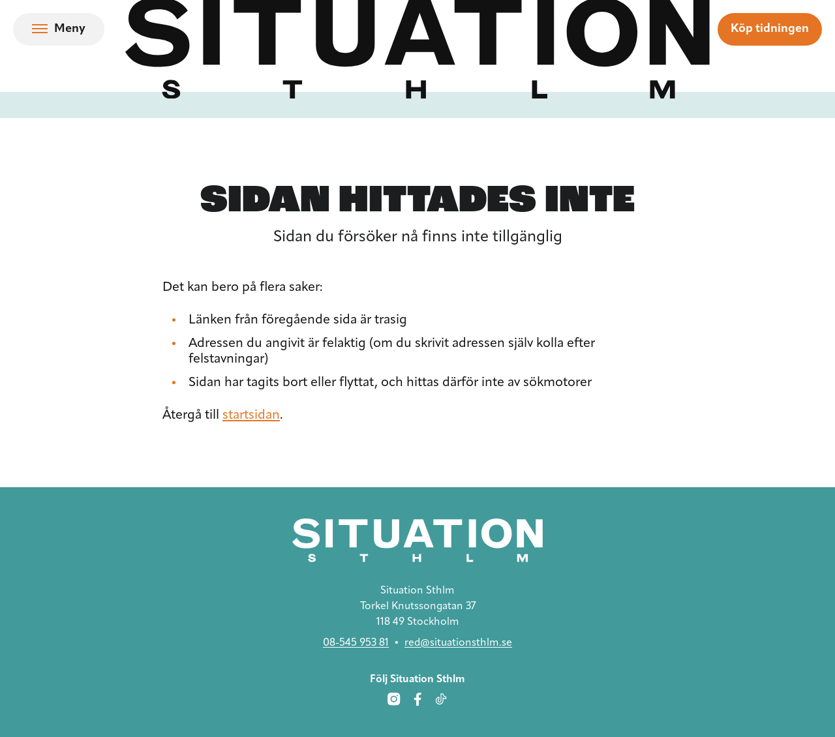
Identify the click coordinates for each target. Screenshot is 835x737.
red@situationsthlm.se (458, 643)
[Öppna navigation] (58, 29)
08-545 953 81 (356, 643)
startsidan (251, 415)
